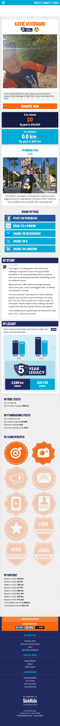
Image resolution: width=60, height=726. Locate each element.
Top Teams (30, 680)
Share (20, 627)
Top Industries (30, 686)
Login (55, 2)
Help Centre (30, 666)
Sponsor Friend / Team (30, 644)
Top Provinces (30, 683)
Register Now (30, 641)
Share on (27, 233)
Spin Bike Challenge (30, 650)
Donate (47, 2)
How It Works (30, 660)
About (30, 664)
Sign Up (37, 2)
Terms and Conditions (38, 715)
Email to (24, 226)
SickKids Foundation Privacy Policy (24, 715)
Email (31, 627)
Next (55, 348)
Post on (25, 218)
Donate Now (30, 106)
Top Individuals (30, 677)
